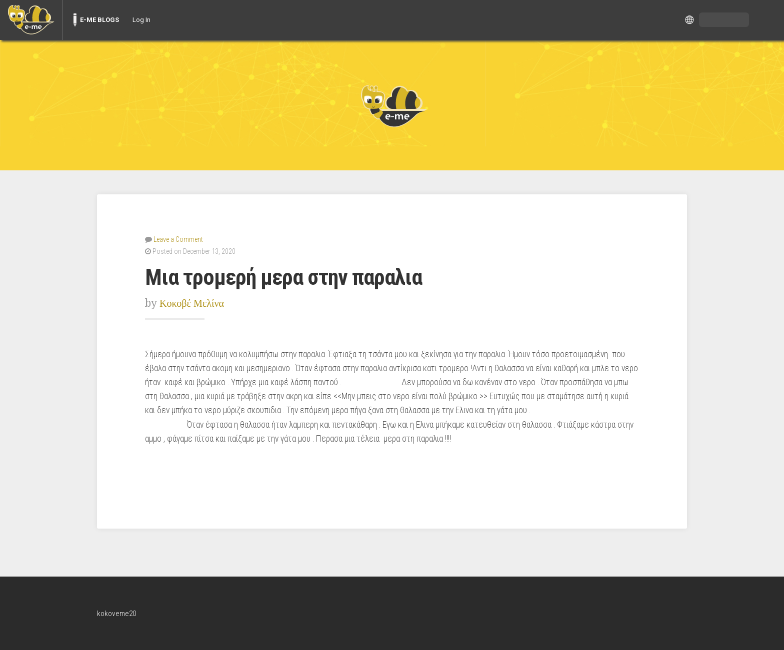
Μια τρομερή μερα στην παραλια (291, 276)
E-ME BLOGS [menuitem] (99, 19)
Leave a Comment (178, 239)
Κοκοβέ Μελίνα (193, 302)
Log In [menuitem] (141, 19)
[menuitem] (31, 20)
